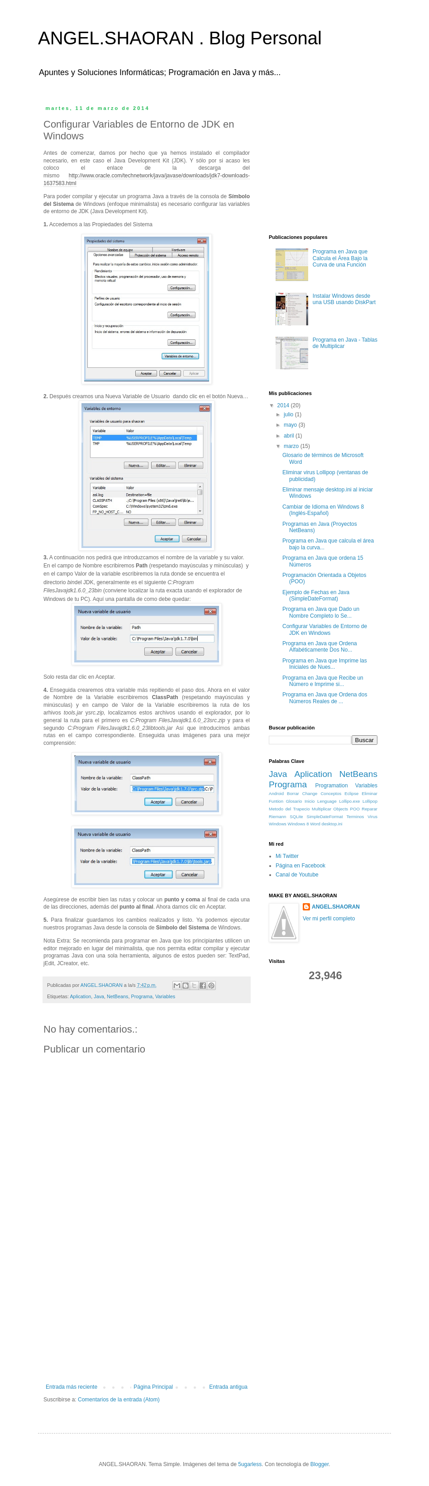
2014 (284, 405)
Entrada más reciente (71, 1387)
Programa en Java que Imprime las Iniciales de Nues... (324, 663)
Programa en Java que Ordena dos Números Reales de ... (324, 697)
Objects (341, 808)
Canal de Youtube (297, 875)
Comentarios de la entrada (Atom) (119, 1399)
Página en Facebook (300, 865)
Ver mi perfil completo (329, 918)
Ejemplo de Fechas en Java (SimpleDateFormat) (315, 595)
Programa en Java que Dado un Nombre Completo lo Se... (320, 612)
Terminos (355, 816)
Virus (372, 816)
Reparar (369, 808)
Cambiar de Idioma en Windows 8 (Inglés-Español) (323, 510)
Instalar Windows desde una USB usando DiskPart (344, 299)
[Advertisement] (146, 1315)
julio (289, 414)
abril (290, 436)
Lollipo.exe (349, 801)
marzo (292, 446)
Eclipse (351, 793)
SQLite (296, 816)
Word (315, 823)
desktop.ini (332, 823)
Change (310, 793)
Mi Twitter (287, 856)
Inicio (310, 801)
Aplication (80, 996)
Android (276, 793)
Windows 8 (298, 823)
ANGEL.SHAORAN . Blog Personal (180, 38)
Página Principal (153, 1387)
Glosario (294, 801)
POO (355, 808)
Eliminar (369, 793)
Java (99, 996)
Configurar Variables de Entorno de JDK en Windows (324, 629)
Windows (277, 823)
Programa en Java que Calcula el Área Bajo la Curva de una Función (340, 258)
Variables (165, 996)
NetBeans (117, 996)
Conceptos (330, 793)
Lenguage (327, 801)
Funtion (276, 801)
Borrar (293, 793)
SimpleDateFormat (325, 816)
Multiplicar (321, 808)
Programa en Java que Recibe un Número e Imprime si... (322, 681)
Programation (331, 785)
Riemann (277, 816)
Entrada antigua (228, 1387)
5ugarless (250, 1464)
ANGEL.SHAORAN (336, 907)
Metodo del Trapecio (289, 808)
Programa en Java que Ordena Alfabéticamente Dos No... (319, 646)
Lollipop (369, 801)
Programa (141, 996)
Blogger (319, 1464)
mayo (291, 425)
